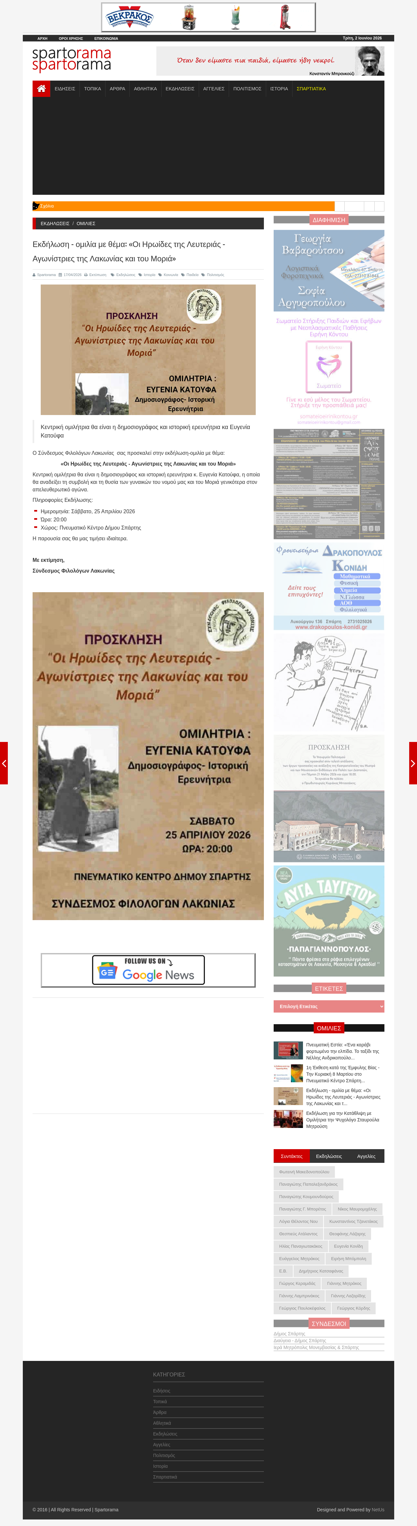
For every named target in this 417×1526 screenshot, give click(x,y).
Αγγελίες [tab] (366, 1155)
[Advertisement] (208, 146)
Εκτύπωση (95, 275)
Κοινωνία (168, 275)
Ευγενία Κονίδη (348, 1246)
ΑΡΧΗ (42, 38)
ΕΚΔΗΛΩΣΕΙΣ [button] (180, 88)
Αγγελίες (161, 1441)
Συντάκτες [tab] (292, 1155)
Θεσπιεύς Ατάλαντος (298, 1233)
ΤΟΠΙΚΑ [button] (92, 88)
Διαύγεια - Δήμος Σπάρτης (300, 1337)
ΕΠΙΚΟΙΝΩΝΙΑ (106, 38)
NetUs (378, 1509)
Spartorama (44, 275)
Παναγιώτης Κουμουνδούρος (306, 1196)
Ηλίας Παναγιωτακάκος (301, 1246)
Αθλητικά (162, 1420)
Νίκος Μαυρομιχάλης (357, 1209)
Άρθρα (159, 1409)
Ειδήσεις (161, 1387)
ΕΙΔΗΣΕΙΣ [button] (65, 88)
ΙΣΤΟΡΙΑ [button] (279, 88)
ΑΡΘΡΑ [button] (117, 88)
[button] (311, 89)
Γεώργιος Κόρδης (353, 1308)
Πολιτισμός (212, 275)
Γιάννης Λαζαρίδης (348, 1295)
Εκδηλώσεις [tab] (329, 1155)
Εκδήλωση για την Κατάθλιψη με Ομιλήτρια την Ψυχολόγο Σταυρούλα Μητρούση (342, 1120)
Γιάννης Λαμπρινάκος (299, 1295)
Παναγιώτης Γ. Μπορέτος (302, 1209)
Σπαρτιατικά (165, 1473)
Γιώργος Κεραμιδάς (297, 1283)
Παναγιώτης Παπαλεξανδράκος (308, 1184)
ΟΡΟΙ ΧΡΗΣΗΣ (71, 38)
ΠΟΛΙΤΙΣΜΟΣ (247, 88)
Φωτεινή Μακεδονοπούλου (304, 1171)
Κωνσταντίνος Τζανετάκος (353, 1221)
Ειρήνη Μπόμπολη (348, 1258)
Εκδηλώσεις (123, 275)
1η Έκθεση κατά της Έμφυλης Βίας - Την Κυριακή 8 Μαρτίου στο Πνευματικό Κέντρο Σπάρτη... (343, 1074)
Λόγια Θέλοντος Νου (298, 1221)
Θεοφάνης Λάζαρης (347, 1233)
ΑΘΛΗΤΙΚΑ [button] (145, 88)
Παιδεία (190, 275)
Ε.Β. (283, 1271)
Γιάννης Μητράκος (344, 1283)
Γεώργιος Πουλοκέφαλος (302, 1308)
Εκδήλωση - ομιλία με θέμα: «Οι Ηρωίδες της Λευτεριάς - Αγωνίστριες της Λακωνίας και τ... (343, 1097)
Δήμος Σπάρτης (289, 1330)
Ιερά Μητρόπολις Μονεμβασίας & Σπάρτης (316, 1344)
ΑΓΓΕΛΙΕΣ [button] (213, 88)
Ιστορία (146, 275)
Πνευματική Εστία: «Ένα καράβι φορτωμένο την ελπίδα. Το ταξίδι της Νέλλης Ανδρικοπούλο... (342, 1051)
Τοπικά (160, 1398)
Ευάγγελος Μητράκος (299, 1258)
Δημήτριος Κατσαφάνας (321, 1271)
